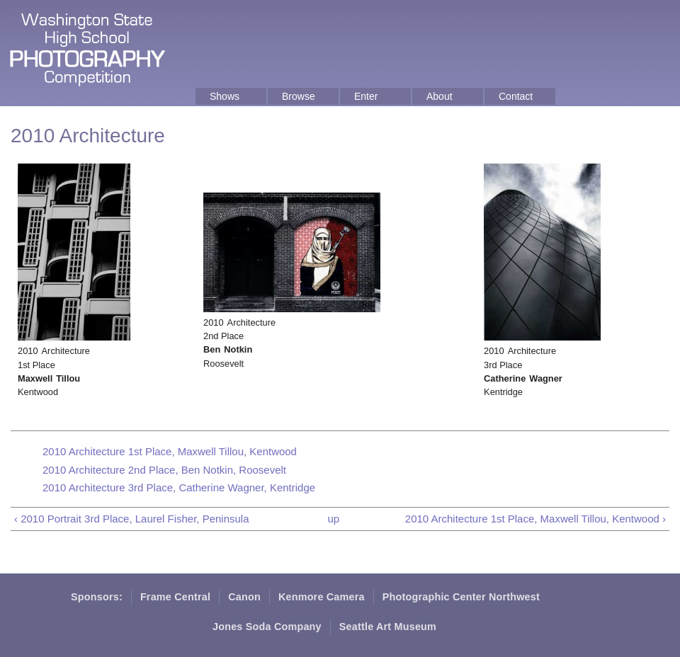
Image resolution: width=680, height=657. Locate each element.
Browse (298, 96)
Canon (244, 596)
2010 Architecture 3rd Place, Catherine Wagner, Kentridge (178, 487)
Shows (224, 96)
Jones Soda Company (267, 626)
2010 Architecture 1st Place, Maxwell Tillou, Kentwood (169, 451)
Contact (516, 96)
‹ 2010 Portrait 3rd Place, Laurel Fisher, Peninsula (131, 519)
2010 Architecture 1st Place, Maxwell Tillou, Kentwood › (535, 519)
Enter (366, 96)
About (439, 96)
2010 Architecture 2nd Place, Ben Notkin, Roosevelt (164, 470)
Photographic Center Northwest (461, 596)
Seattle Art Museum (387, 626)
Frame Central (175, 596)
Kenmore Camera (321, 596)
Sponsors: (97, 596)
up (333, 519)
